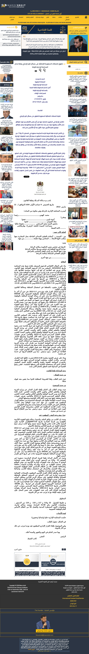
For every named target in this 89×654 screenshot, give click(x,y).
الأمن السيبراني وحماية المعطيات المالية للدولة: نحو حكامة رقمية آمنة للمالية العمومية (6, 186)
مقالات (60, 17)
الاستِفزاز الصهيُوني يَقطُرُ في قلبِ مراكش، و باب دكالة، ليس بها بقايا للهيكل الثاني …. (6, 139)
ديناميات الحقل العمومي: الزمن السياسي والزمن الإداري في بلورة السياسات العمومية (6, 238)
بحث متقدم (78, 69)
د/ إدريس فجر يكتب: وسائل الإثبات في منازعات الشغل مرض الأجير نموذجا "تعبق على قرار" (77, 267)
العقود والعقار (30, 17)
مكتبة (53, 17)
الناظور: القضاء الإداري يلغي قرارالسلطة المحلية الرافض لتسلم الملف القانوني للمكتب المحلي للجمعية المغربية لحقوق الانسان (27, 573)
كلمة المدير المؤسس (78, 27)
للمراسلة (21, 17)
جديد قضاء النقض (12, 18)
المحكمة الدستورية (6, 153)
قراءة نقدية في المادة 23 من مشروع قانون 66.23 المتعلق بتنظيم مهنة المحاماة (11, 44)
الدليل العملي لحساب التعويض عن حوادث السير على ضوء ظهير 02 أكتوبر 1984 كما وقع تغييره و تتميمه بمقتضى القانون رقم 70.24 (77, 181)
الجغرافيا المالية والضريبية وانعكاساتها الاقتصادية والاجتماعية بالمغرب (11, 35)
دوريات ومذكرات (40, 17)
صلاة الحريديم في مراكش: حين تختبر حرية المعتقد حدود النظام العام (78, 32)
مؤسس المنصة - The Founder (44, 610)
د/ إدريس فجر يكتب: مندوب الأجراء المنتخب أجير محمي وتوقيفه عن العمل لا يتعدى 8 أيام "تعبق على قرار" (78, 246)
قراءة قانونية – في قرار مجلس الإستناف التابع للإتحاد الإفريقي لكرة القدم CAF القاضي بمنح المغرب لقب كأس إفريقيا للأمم (6, 219)
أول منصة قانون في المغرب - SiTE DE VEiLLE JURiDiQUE (44, 13)
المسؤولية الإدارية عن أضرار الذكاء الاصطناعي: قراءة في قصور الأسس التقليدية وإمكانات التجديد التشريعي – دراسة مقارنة (77, 141)
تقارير (47, 17)
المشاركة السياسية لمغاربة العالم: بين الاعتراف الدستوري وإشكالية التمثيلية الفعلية (6, 168)
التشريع (77, 17)
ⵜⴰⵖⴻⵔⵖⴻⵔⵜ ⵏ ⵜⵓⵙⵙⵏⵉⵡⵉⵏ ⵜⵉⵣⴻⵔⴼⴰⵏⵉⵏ (44, 11)
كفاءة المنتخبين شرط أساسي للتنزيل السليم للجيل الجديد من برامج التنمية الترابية (10, 31)
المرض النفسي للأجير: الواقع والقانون (78, 161)
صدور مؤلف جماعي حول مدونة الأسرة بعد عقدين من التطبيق (11, 40)
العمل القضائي (67, 18)
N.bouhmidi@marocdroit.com (44, 635)
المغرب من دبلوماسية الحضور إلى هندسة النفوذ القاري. (7, 202)
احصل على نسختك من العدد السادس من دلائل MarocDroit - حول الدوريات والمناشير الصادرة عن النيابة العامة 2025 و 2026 (44, 52)
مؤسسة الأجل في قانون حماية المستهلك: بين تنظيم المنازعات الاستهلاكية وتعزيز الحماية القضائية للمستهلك (77, 202)
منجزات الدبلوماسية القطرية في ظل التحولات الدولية (78, 222)
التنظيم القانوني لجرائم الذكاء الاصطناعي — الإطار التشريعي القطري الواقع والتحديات (78, 100)
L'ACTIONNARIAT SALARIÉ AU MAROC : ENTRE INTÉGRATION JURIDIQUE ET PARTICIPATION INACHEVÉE (6, 68)
